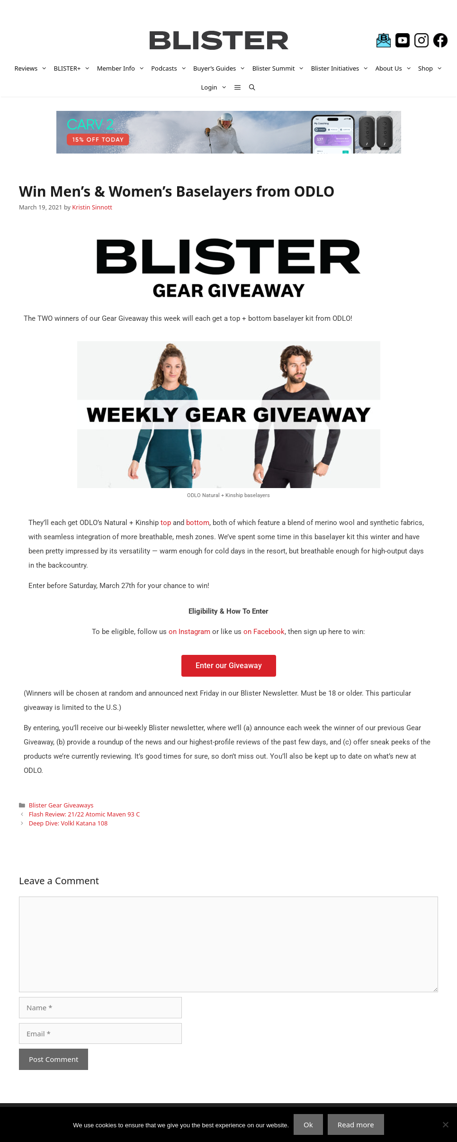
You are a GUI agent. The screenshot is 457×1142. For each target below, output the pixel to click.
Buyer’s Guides (221, 68)
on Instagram (189, 631)
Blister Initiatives (341, 68)
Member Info (122, 68)
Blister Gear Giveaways (61, 805)
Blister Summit (280, 68)
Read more (356, 1124)
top (166, 522)
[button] (237, 87)
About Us (395, 68)
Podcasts (170, 68)
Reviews (33, 68)
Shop (432, 68)
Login (215, 87)
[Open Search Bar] (252, 87)
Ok (308, 1124)
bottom (197, 522)
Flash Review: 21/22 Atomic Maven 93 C (84, 814)
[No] (445, 1124)
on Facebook (264, 631)
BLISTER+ (74, 68)
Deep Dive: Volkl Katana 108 (68, 823)
